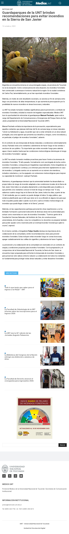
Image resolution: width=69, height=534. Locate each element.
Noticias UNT (7, 9)
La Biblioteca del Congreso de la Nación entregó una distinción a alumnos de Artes (21, 357)
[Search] (62, 445)
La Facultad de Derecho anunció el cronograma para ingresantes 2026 (19, 380)
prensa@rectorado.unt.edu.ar (12, 505)
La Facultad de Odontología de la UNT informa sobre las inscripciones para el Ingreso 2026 (21, 311)
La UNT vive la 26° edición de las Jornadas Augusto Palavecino (18, 334)
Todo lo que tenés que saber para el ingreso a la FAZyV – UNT (19, 289)
